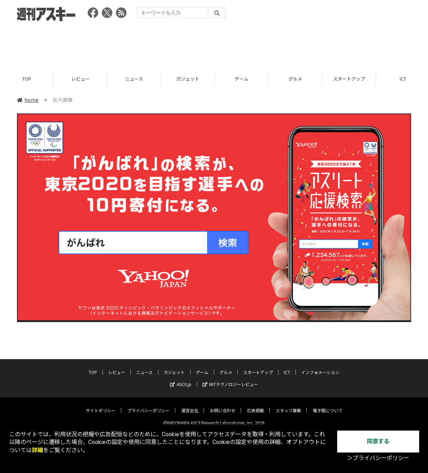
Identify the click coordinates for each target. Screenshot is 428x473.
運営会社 (189, 405)
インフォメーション (320, 367)
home (28, 99)
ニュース (134, 78)
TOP (26, 78)
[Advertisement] (214, 44)
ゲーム (241, 78)
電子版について (327, 405)
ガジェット (187, 78)
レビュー (80, 78)
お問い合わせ (222, 405)
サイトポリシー (101, 405)
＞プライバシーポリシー (378, 458)
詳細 (37, 450)
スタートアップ (349, 78)
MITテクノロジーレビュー (230, 379)
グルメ (295, 78)
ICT (287, 367)
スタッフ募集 (288, 405)
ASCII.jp (181, 379)
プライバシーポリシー (148, 405)
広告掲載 (255, 405)
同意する (378, 441)
